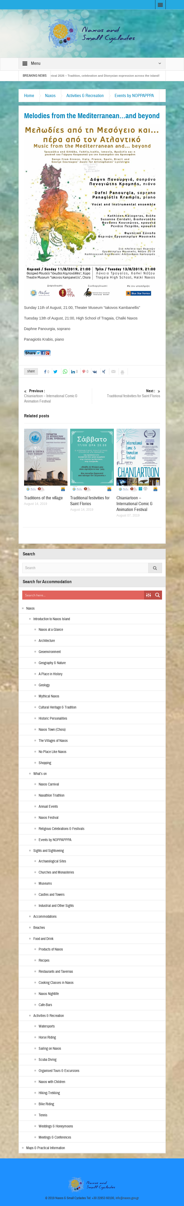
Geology (44, 685)
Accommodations (45, 916)
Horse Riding (47, 1037)
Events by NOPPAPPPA (134, 95)
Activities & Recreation (85, 95)
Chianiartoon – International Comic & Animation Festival (58, 396)
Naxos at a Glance (51, 629)
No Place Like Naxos (52, 752)
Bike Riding (46, 1104)
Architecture (47, 640)
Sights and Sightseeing (48, 850)
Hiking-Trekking (49, 1093)
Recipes (44, 960)
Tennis (43, 1115)
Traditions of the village (43, 498)
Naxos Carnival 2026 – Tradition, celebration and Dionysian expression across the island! (103, 75)
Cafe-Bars (45, 1005)
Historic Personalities (53, 718)
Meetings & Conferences (55, 1137)
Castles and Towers (52, 894)
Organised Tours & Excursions (59, 1070)
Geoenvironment (50, 652)
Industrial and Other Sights (56, 905)
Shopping (45, 763)
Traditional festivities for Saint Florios (126, 393)
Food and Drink (43, 939)
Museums (45, 883)
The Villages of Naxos (53, 740)
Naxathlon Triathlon (51, 795)
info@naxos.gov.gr (127, 1198)
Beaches (39, 927)
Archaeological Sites (52, 861)
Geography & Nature (52, 663)
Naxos (50, 95)
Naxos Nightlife (49, 994)
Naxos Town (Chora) (52, 729)
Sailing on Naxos (50, 1048)
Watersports (47, 1026)
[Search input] (83, 595)
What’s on (40, 773)
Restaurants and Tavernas (56, 971)
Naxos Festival (49, 817)
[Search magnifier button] (157, 595)
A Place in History (50, 674)
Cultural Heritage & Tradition (57, 707)
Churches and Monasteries (56, 872)
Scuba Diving (47, 1059)
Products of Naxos (51, 949)
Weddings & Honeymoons (56, 1126)
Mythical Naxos (49, 696)
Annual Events (48, 806)
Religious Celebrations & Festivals (61, 828)
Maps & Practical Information (45, 1148)
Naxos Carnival (49, 784)
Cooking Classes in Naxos (56, 982)
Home (29, 95)
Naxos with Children (52, 1082)
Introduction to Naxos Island (51, 619)
